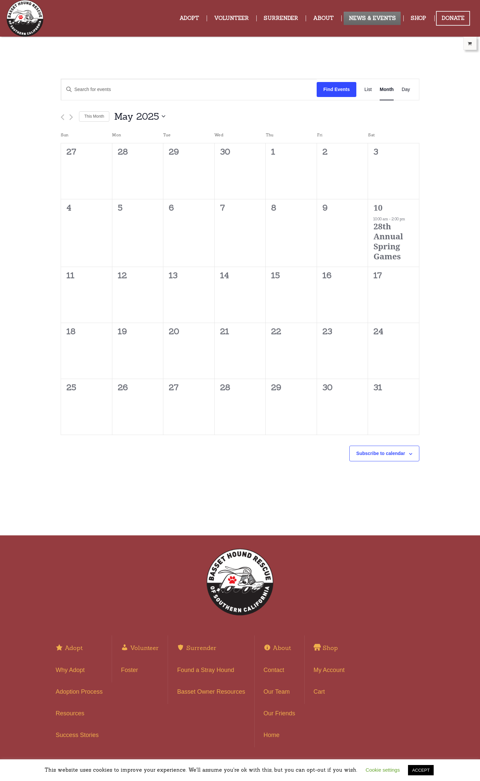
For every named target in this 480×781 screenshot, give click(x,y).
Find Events (336, 89)
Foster (129, 670)
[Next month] (71, 117)
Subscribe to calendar (380, 453)
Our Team (277, 691)
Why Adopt (70, 670)
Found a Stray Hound (205, 670)
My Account (329, 670)
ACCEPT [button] (421, 770)
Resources (70, 713)
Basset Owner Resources (211, 691)
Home (272, 735)
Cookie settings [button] (383, 770)
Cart (319, 691)
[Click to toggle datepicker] (139, 116)
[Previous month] (62, 117)
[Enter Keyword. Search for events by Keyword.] (189, 89)
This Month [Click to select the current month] (94, 116)
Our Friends (279, 713)
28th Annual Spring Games (388, 241)
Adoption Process (79, 691)
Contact (274, 670)
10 (377, 207)
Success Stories (77, 735)
